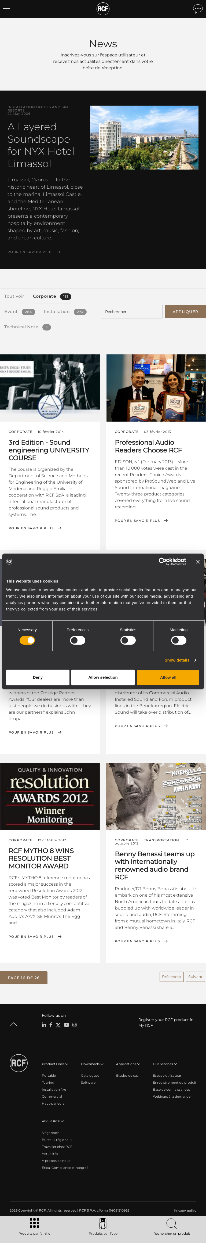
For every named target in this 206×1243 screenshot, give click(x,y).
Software (88, 1081)
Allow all (168, 677)
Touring (48, 1081)
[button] (23, 976)
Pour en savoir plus (30, 252)
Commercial (52, 1095)
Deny (38, 677)
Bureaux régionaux (57, 1138)
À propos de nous (56, 1159)
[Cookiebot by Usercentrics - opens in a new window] (162, 562)
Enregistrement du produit (174, 1081)
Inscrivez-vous (76, 55)
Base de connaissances (171, 1088)
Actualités (50, 1152)
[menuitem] (184, 1208)
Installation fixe (54, 1088)
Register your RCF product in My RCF (165, 1020)
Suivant (195, 975)
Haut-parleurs (53, 1102)
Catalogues (90, 1074)
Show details (177, 660)
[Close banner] (198, 561)
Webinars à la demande (171, 1095)
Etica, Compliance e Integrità (65, 1166)
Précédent (171, 975)
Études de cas (127, 1074)
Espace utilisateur (167, 1074)
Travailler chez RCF (57, 1145)
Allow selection (102, 677)
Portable (49, 1074)
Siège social (51, 1131)
